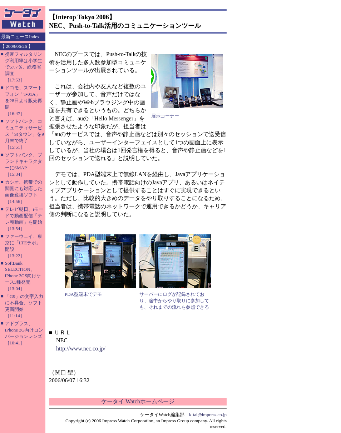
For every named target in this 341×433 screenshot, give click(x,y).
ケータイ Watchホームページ (137, 401)
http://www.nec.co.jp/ (80, 348)
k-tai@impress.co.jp (208, 414)
